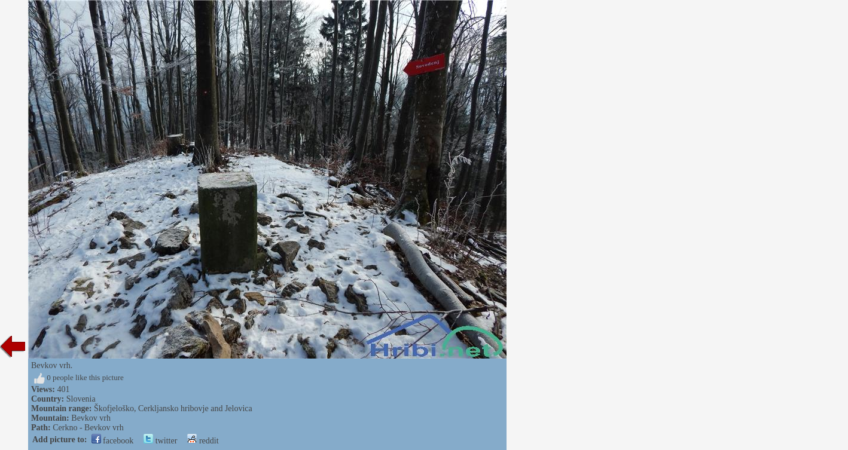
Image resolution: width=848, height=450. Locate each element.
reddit (202, 440)
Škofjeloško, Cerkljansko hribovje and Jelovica (173, 408)
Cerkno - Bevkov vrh (88, 427)
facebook (112, 440)
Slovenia (81, 398)
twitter (160, 440)
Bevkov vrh (91, 418)
